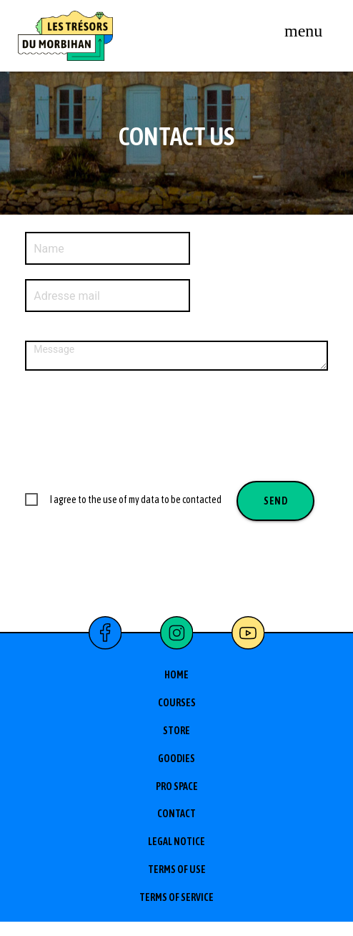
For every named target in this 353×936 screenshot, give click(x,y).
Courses (177, 702)
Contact (176, 813)
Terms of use (177, 869)
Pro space (177, 786)
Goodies (176, 758)
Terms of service (176, 897)
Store (176, 730)
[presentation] (133, 424)
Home (176, 675)
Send (275, 501)
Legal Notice (176, 841)
